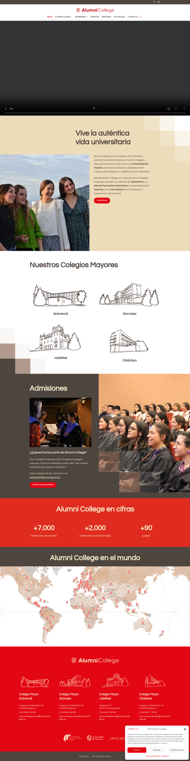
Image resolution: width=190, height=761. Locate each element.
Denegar (157, 750)
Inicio (49, 17)
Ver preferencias (177, 750)
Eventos (95, 17)
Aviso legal (165, 756)
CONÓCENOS (102, 200)
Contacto (133, 17)
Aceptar (137, 750)
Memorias (106, 17)
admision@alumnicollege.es (45, 477)
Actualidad (119, 17)
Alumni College (62, 17)
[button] (185, 729)
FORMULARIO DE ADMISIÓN (43, 485)
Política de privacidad (153, 756)
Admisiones (80, 17)
